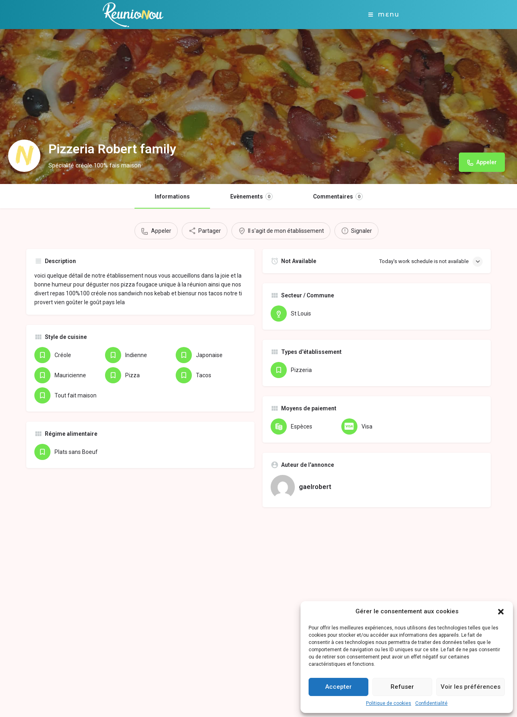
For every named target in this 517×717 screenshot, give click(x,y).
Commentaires (338, 196)
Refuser (402, 686)
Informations (172, 196)
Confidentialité (431, 703)
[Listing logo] (24, 156)
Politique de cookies (388, 703)
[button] (501, 612)
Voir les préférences (470, 686)
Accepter (338, 686)
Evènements (251, 196)
